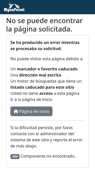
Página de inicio (31, 111)
